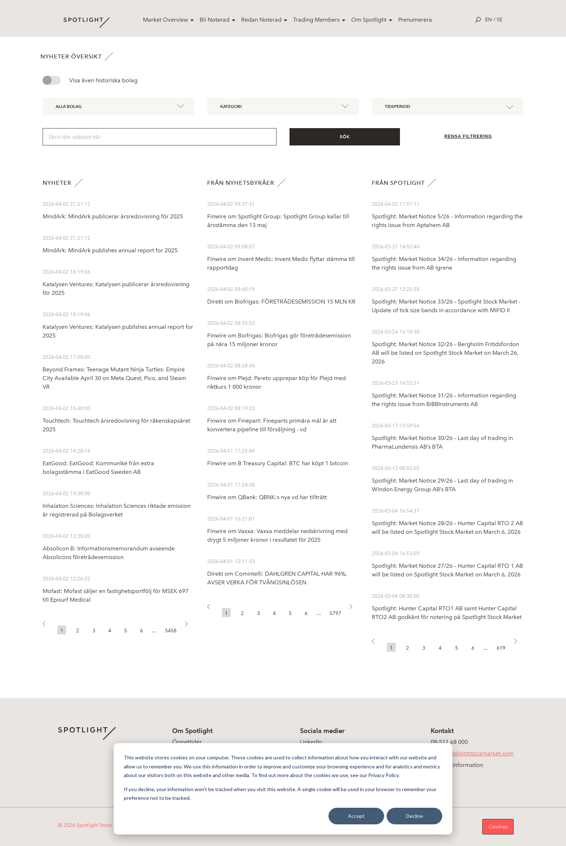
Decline (414, 816)
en (488, 20)
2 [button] (77, 631)
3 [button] (93, 631)
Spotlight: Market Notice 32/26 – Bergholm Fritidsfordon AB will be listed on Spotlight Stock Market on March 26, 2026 (445, 353)
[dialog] (283, 788)
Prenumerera (415, 19)
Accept (356, 816)
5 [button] (125, 631)
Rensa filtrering (468, 136)
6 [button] (141, 631)
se (499, 20)
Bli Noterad (215, 19)
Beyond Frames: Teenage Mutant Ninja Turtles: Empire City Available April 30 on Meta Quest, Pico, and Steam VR (114, 378)
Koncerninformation (457, 765)
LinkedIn (311, 741)
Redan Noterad (261, 19)
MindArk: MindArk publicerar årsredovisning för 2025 (113, 216)
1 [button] (61, 631)
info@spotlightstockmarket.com (472, 753)
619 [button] (501, 648)
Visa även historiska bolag (103, 80)
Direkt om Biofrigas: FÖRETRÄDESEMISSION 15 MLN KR (281, 301)
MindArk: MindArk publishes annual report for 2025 (110, 250)
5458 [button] (171, 631)
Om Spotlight (369, 19)
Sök (345, 136)
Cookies (498, 827)
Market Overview (165, 19)
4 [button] (109, 631)
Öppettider (187, 741)
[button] (47, 626)
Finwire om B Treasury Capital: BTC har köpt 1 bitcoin (277, 463)
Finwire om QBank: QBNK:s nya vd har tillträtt (267, 497)
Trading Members (316, 19)
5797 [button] (335, 613)
